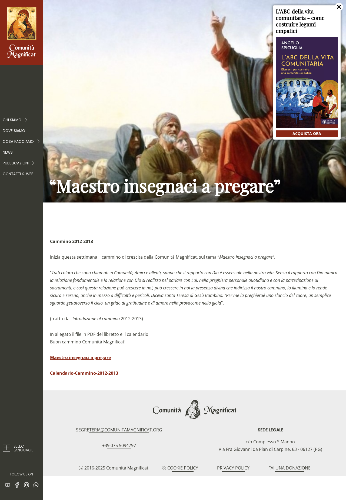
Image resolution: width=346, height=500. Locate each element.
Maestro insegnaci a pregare (80, 357)
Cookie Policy (182, 468)
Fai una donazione (289, 468)
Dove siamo (14, 130)
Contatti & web (18, 174)
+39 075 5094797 (119, 445)
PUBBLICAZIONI (19, 163)
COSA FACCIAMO (21, 141)
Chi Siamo (15, 120)
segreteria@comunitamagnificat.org (119, 430)
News (8, 152)
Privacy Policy (233, 468)
